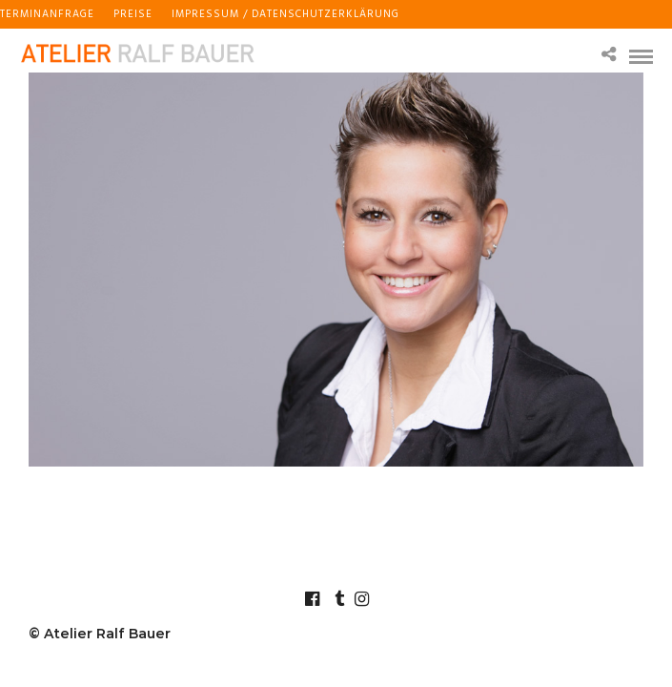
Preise (133, 14)
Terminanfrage (47, 14)
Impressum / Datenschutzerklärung (285, 14)
